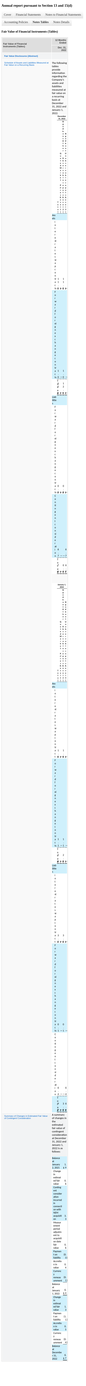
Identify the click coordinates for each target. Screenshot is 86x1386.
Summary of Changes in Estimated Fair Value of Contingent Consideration (25, 1117)
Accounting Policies (16, 22)
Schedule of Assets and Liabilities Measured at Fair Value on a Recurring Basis (26, 64)
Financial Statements (28, 14)
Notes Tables (41, 22)
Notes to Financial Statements (63, 14)
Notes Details (61, 22)
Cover (7, 14)
